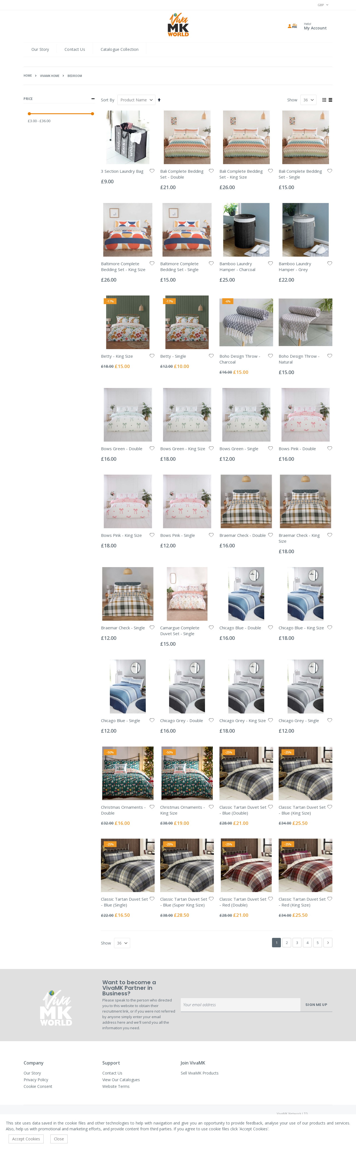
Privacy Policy (36, 1079)
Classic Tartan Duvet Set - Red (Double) (242, 902)
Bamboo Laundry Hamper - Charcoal (237, 266)
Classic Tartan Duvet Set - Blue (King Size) (302, 810)
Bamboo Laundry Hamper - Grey (295, 266)
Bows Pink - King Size (121, 535)
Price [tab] (59, 99)
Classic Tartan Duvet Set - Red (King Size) (302, 902)
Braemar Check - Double (242, 535)
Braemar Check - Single (123, 627)
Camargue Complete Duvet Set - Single (179, 630)
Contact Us (75, 49)
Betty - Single (173, 356)
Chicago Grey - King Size (242, 720)
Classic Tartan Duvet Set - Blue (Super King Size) (183, 902)
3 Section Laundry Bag (122, 171)
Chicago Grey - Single (299, 720)
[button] (152, 171)
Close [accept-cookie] (59, 1138)
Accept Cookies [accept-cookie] (26, 1138)
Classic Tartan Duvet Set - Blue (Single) (124, 902)
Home (28, 75)
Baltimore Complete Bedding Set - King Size (123, 266)
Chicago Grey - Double (181, 720)
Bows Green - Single (238, 448)
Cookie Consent (38, 1086)
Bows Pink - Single (177, 535)
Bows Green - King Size (182, 448)
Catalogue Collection (120, 49)
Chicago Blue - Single (120, 720)
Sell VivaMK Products (200, 1073)
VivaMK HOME (49, 75)
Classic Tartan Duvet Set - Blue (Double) (242, 810)
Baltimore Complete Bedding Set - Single (179, 266)
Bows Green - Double (121, 448)
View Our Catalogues (121, 1079)
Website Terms (116, 1086)
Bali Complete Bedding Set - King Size (241, 174)
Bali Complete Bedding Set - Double (182, 174)
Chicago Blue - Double (240, 627)
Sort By (107, 99)
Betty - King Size (117, 356)
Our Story (40, 49)
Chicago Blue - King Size (301, 627)
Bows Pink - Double (297, 448)
